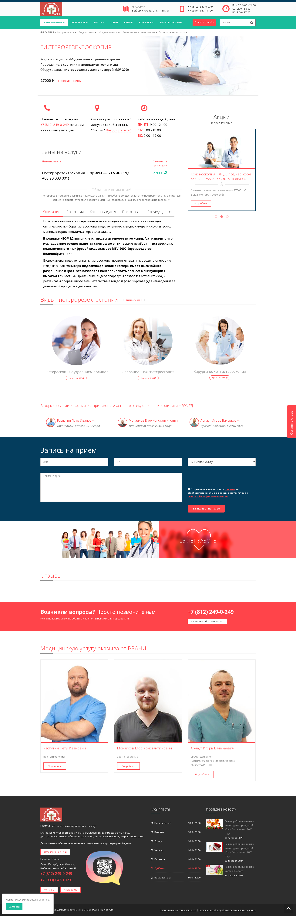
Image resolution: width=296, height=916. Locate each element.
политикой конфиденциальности (208, 496)
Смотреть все (134, 299)
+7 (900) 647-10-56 (200, 10)
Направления (54, 22)
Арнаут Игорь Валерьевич (220, 420)
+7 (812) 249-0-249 (200, 6)
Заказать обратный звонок (207, 621)
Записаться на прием (206, 508)
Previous (185, 170)
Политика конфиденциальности (178, 910)
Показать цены (69, 81)
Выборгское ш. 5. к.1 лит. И (150, 10)
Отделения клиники (55, 852)
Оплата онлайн (204, 22)
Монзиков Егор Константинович (153, 420)
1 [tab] (216, 217)
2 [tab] (222, 217)
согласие (230, 489)
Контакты (146, 22)
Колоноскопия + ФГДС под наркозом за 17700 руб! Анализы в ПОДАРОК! (221, 176)
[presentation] (216, 479)
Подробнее (200, 203)
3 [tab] (227, 217)
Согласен (14, 906)
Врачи (99, 22)
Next (258, 170)
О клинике (79, 22)
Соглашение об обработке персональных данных (227, 910)
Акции (128, 22)
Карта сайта (70, 889)
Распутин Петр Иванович (76, 420)
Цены (114, 22)
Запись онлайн (171, 22)
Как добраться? (118, 130)
